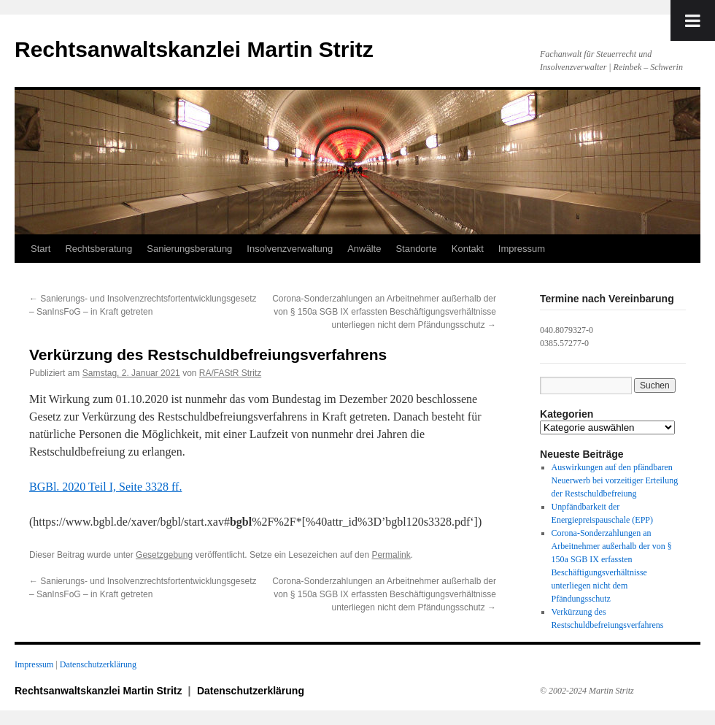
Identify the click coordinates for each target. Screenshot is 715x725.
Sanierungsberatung (189, 248)
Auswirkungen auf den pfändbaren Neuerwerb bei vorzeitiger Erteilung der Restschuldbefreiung (615, 480)
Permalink (390, 555)
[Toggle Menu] (692, 20)
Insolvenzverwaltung (290, 248)
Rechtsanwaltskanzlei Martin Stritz (194, 49)
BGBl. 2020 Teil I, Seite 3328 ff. (105, 486)
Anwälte (364, 248)
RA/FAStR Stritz (230, 373)
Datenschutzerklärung (98, 664)
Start (40, 248)
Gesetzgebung (164, 555)
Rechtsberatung (98, 248)
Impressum (521, 248)
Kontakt (468, 248)
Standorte (415, 248)
